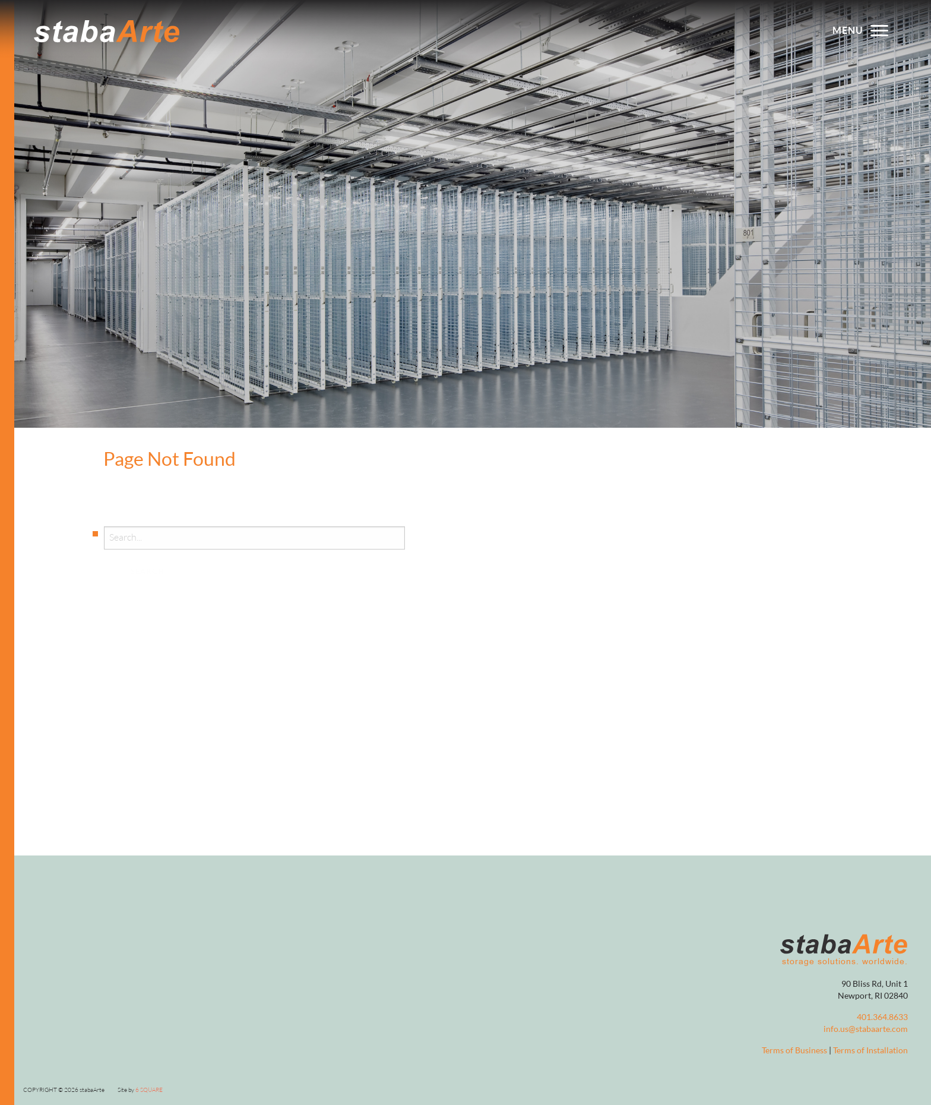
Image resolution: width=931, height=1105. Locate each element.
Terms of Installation (870, 1050)
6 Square (149, 1090)
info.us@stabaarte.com (866, 1029)
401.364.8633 (882, 1017)
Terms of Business (794, 1050)
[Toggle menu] (879, 29)
